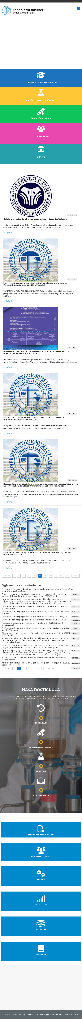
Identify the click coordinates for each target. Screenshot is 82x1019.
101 (61, 576)
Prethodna (6, 576)
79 (51, 576)
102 (68, 576)
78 (45, 576)
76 (34, 576)
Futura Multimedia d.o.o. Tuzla (65, 1014)
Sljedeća (75, 576)
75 (29, 576)
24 (38, 669)
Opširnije (8, 232)
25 (43, 669)
